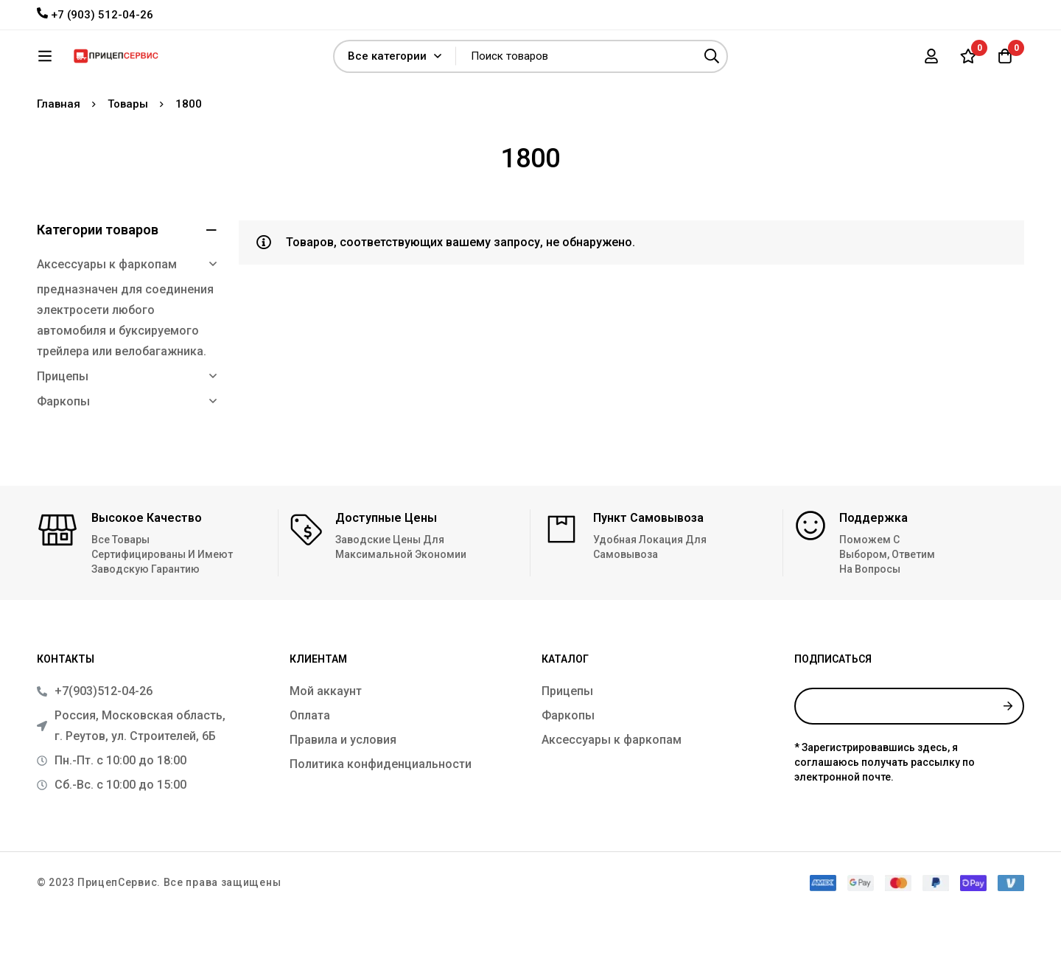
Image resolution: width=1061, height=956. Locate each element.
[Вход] (931, 61)
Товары (128, 147)
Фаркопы (63, 445)
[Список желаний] (968, 61)
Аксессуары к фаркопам (107, 308)
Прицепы (62, 420)
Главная (58, 147)
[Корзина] (1005, 61)
